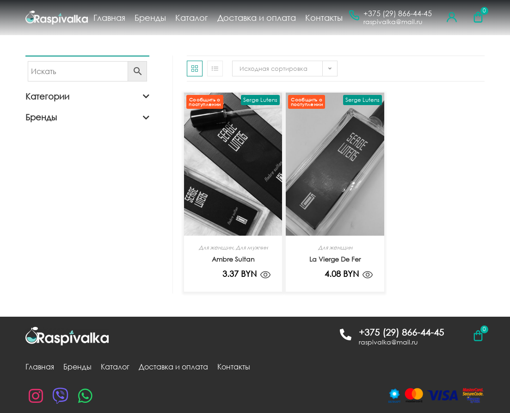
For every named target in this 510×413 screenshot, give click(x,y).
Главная (109, 18)
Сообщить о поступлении (205, 101)
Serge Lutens (260, 99)
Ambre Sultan (233, 259)
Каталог (191, 18)
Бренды (150, 18)
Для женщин (216, 247)
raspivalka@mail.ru (393, 21)
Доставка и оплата (256, 18)
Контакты (324, 18)
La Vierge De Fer (335, 259)
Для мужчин (252, 247)
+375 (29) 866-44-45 (397, 13)
